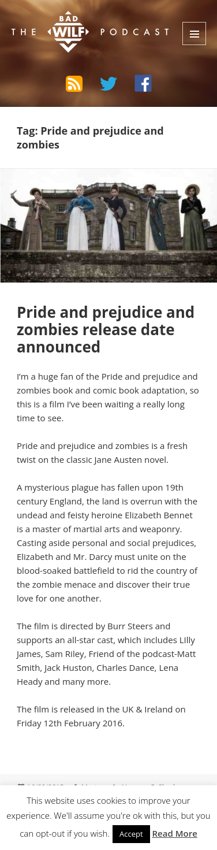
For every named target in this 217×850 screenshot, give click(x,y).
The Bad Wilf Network (81, 19)
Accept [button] (131, 834)
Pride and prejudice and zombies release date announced (105, 329)
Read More (174, 833)
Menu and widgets (194, 33)
